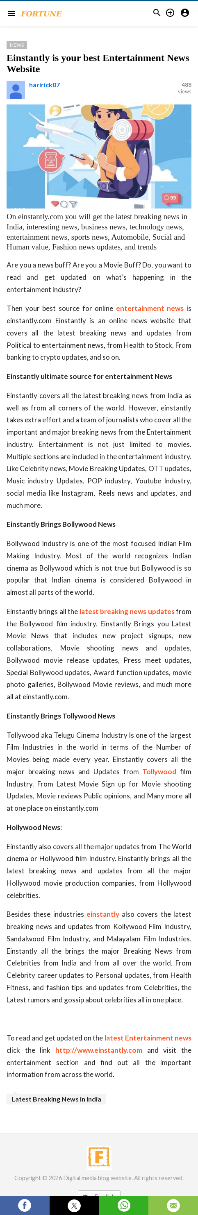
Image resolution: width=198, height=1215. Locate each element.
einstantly (102, 914)
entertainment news (150, 308)
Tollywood (159, 771)
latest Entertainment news (148, 1038)
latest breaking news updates (127, 611)
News (17, 45)
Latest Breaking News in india (56, 1099)
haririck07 (44, 84)
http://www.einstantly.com (98, 1050)
